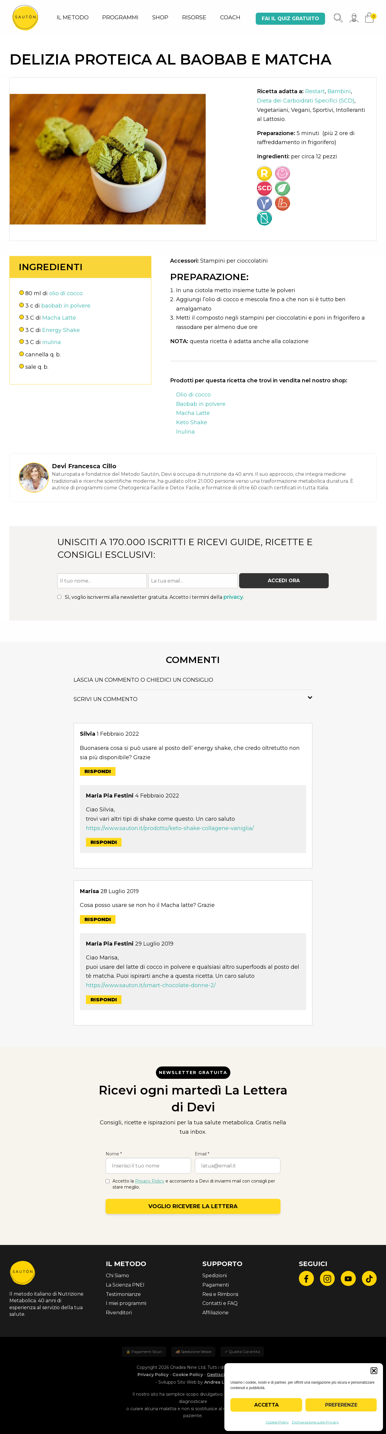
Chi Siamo (117, 1275)
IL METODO (73, 17)
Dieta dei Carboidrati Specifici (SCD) (305, 100)
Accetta (266, 1405)
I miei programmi (126, 1303)
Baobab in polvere (201, 404)
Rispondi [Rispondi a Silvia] (97, 771)
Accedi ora (284, 580)
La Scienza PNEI (125, 1285)
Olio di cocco (193, 394)
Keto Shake (191, 422)
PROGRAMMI (120, 17)
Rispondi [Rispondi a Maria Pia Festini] (103, 842)
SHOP (160, 17)
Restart (315, 91)
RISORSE (194, 17)
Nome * (114, 1154)
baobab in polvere (65, 305)
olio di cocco (66, 293)
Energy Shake (61, 330)
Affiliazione (215, 1313)
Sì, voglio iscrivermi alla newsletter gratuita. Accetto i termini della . (150, 597)
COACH (230, 17)
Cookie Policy (277, 1422)
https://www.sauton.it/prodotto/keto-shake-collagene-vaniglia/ (170, 828)
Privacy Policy (149, 1181)
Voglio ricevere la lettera (193, 1206)
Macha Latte (59, 317)
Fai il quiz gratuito (290, 18)
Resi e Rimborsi (220, 1294)
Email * (202, 1154)
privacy (233, 597)
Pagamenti (215, 1285)
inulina (51, 342)
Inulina (185, 431)
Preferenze (341, 1405)
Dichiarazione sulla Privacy (315, 1422)
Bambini (339, 91)
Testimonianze (123, 1294)
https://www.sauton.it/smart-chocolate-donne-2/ (151, 985)
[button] (374, 1371)
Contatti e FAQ (220, 1303)
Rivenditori (119, 1313)
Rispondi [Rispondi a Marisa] (97, 919)
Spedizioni (214, 1275)
